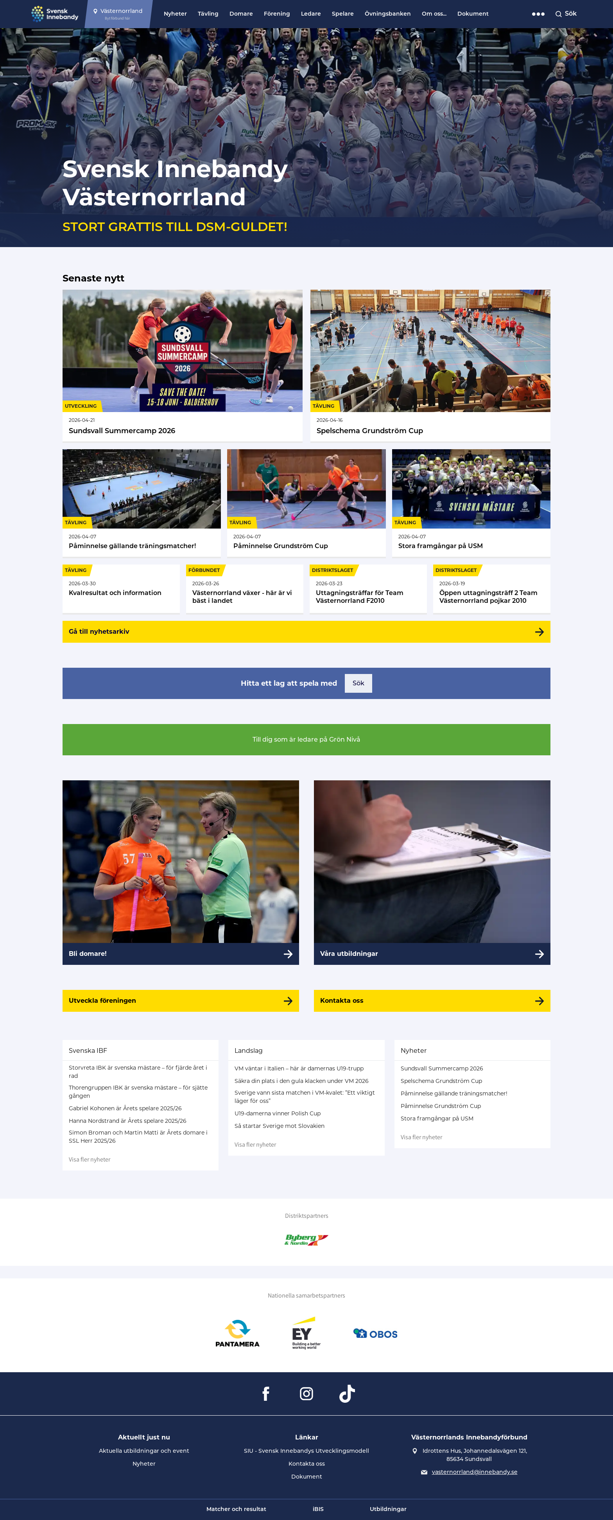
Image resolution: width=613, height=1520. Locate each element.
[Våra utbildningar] (432, 872)
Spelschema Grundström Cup (441, 1080)
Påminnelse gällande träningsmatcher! (454, 1093)
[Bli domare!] (181, 872)
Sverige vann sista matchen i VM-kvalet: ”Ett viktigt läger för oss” (305, 1096)
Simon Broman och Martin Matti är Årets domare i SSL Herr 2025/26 (138, 1136)
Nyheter (175, 14)
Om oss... (434, 14)
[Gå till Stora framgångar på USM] (471, 503)
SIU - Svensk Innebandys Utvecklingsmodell (306, 1450)
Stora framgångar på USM (437, 1118)
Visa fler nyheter (89, 1159)
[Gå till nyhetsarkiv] (306, 632)
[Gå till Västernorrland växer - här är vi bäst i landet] (244, 589)
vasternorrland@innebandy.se (475, 1471)
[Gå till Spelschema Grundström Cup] (430, 365)
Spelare (343, 14)
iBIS (318, 1510)
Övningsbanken (388, 14)
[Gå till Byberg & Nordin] (306, 1240)
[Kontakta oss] (432, 1001)
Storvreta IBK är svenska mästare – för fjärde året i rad (138, 1071)
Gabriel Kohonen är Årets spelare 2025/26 (125, 1108)
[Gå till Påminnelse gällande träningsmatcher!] (142, 503)
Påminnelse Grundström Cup (441, 1106)
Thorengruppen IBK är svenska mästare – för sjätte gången (138, 1091)
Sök (358, 683)
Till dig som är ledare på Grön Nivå (306, 739)
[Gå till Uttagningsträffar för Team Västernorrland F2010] (368, 589)
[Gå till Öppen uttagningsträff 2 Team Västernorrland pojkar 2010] (491, 589)
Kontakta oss (307, 1463)
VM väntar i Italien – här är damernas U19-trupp (299, 1068)
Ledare (311, 14)
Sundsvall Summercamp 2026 (442, 1068)
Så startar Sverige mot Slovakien (279, 1125)
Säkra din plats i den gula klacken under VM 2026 (302, 1080)
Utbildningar (388, 1510)
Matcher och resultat (236, 1510)
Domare (241, 14)
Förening (277, 14)
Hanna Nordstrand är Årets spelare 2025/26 (127, 1120)
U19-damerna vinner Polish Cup (278, 1113)
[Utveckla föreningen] (181, 1001)
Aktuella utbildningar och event (144, 1450)
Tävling (208, 14)
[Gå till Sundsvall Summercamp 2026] (183, 365)
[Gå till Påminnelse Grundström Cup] (306, 503)
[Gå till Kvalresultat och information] (121, 589)
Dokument (473, 14)
